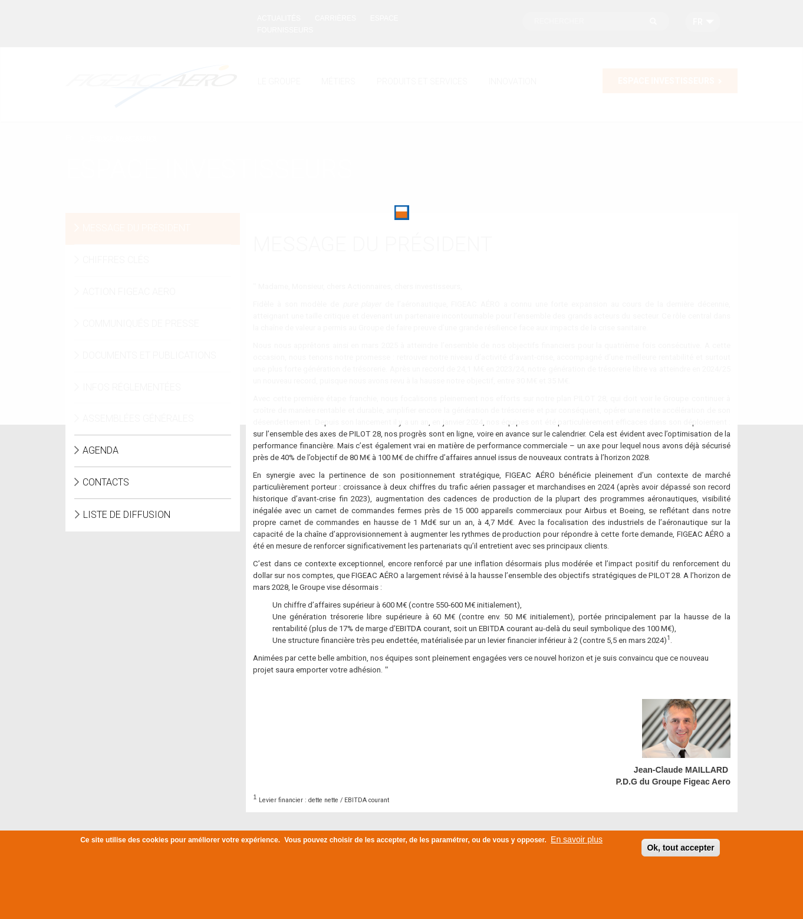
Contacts (106, 482)
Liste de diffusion (126, 514)
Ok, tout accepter (680, 850)
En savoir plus (577, 842)
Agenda (101, 450)
